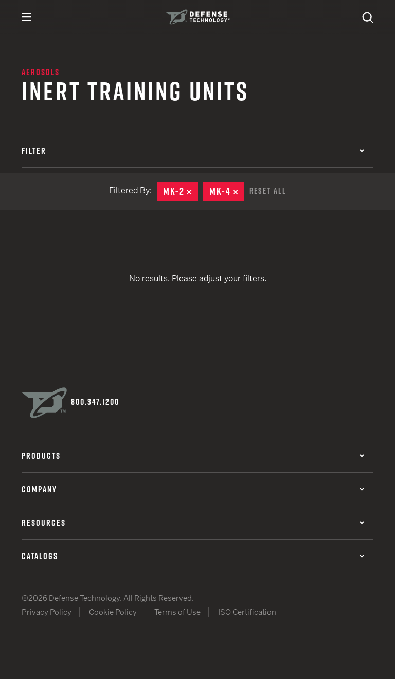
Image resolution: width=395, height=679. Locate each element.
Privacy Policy (46, 612)
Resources (193, 522)
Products (193, 456)
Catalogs (193, 556)
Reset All (267, 190)
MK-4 (226, 191)
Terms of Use (177, 612)
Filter (193, 151)
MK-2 (180, 191)
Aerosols (41, 72)
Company (193, 489)
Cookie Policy (113, 612)
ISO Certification (247, 612)
